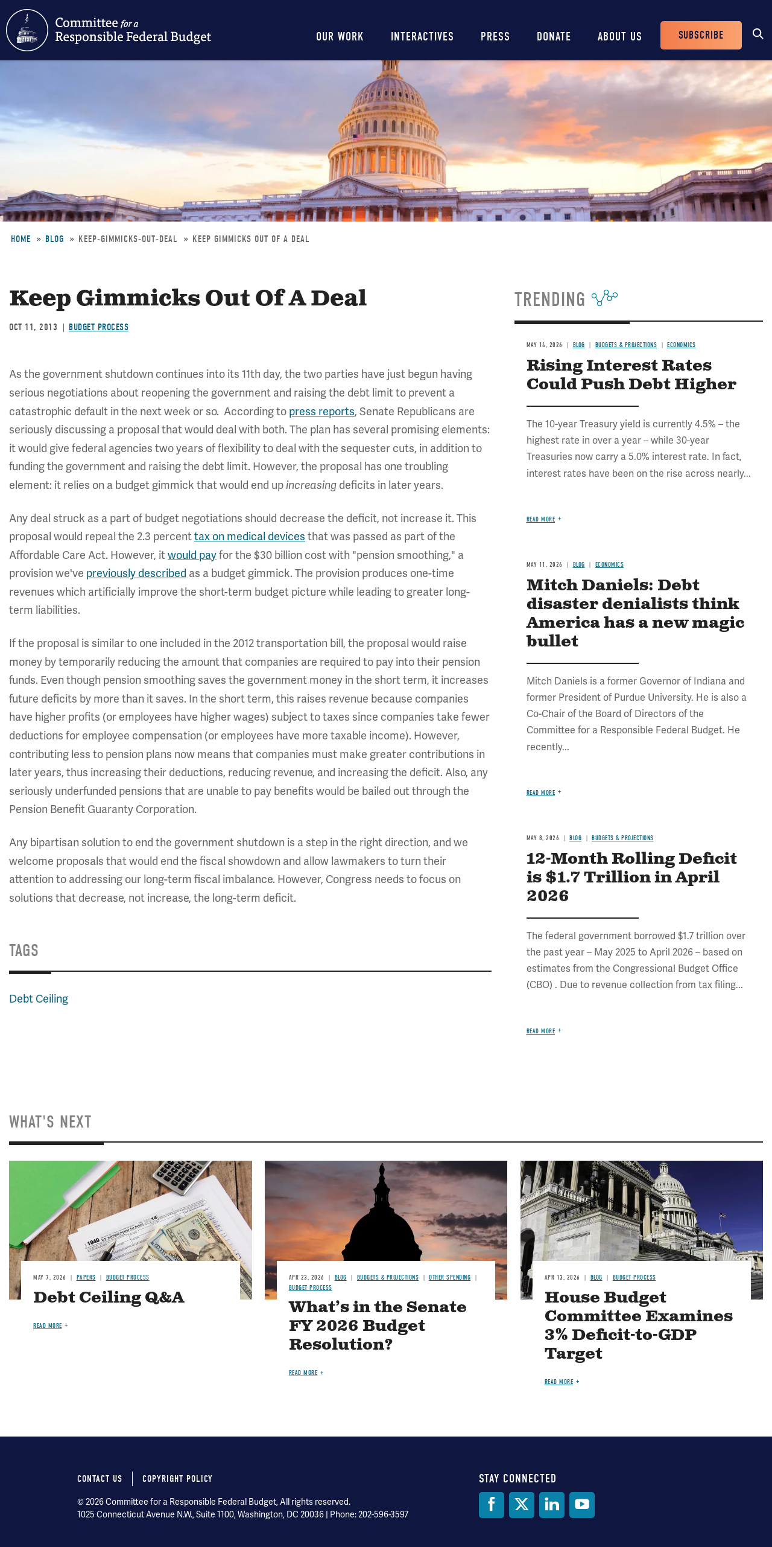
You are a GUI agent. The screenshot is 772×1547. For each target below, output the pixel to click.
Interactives (422, 36)
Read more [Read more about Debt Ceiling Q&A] (47, 1326)
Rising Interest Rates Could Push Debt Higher (631, 375)
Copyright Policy (177, 1478)
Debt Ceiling (38, 999)
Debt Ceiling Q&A (108, 1298)
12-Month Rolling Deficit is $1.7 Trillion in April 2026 (632, 878)
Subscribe (701, 35)
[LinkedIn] (552, 1505)
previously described (136, 573)
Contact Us (99, 1478)
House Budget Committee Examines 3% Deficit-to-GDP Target (639, 1326)
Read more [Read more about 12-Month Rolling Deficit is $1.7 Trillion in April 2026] (541, 1031)
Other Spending (449, 1277)
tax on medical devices (249, 536)
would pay (192, 555)
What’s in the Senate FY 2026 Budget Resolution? (378, 1326)
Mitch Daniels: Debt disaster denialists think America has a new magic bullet (635, 613)
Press (495, 36)
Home (21, 239)
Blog (54, 239)
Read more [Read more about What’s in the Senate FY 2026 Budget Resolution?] (303, 1373)
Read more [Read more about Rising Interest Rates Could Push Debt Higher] (541, 519)
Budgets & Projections (626, 345)
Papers (86, 1277)
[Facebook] (491, 1505)
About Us (620, 36)
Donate (554, 36)
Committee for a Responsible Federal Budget (108, 30)
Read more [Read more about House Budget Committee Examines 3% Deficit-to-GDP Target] (559, 1382)
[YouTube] (582, 1505)
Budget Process (98, 327)
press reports (322, 411)
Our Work (340, 36)
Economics (681, 345)
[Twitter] (521, 1505)
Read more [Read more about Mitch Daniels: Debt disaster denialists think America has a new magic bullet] (541, 793)
